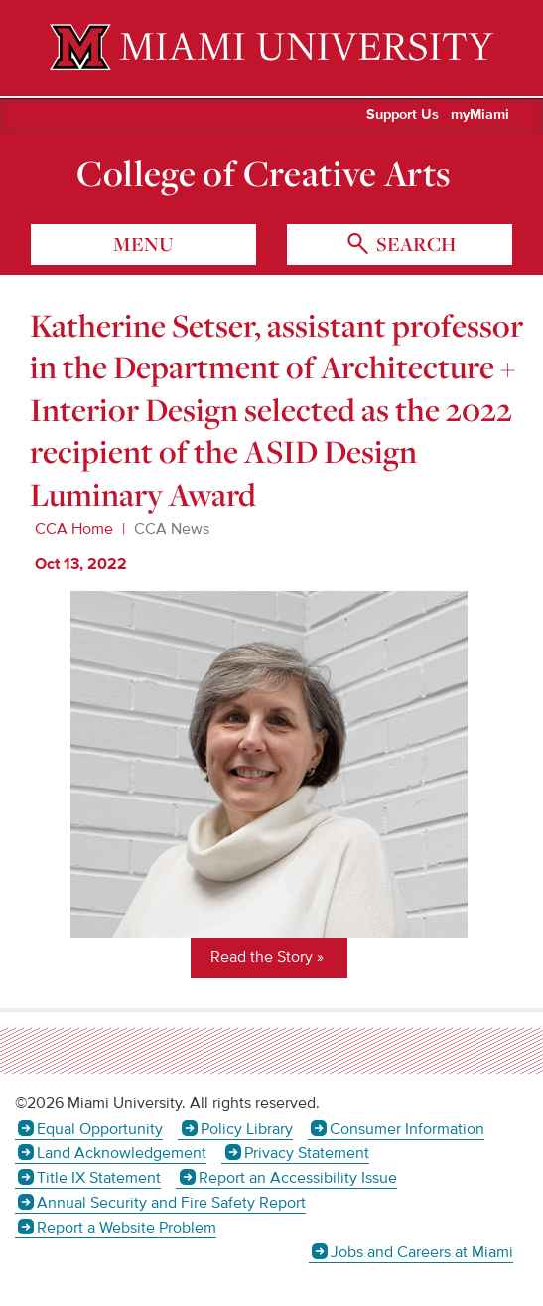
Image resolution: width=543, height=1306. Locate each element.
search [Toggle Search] (414, 244)
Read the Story (261, 957)
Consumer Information (407, 1129)
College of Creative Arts (263, 173)
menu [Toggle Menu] (143, 244)
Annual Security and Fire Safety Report (171, 1203)
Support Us (402, 115)
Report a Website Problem (126, 1227)
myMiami (480, 115)
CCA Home (74, 529)
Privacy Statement (306, 1153)
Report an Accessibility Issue (298, 1178)
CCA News (171, 529)
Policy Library (247, 1129)
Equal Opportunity (100, 1129)
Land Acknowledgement (121, 1153)
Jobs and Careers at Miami (422, 1252)
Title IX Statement (99, 1178)
